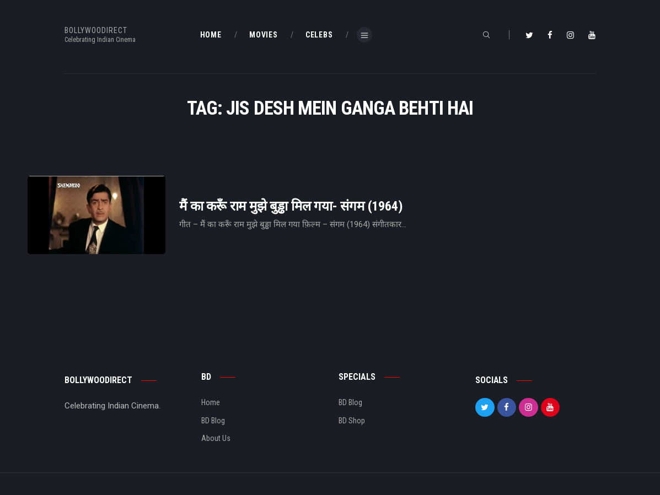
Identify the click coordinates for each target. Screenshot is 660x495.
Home (210, 402)
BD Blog (213, 420)
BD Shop (352, 420)
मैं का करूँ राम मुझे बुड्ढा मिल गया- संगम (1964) (291, 206)
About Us (215, 438)
